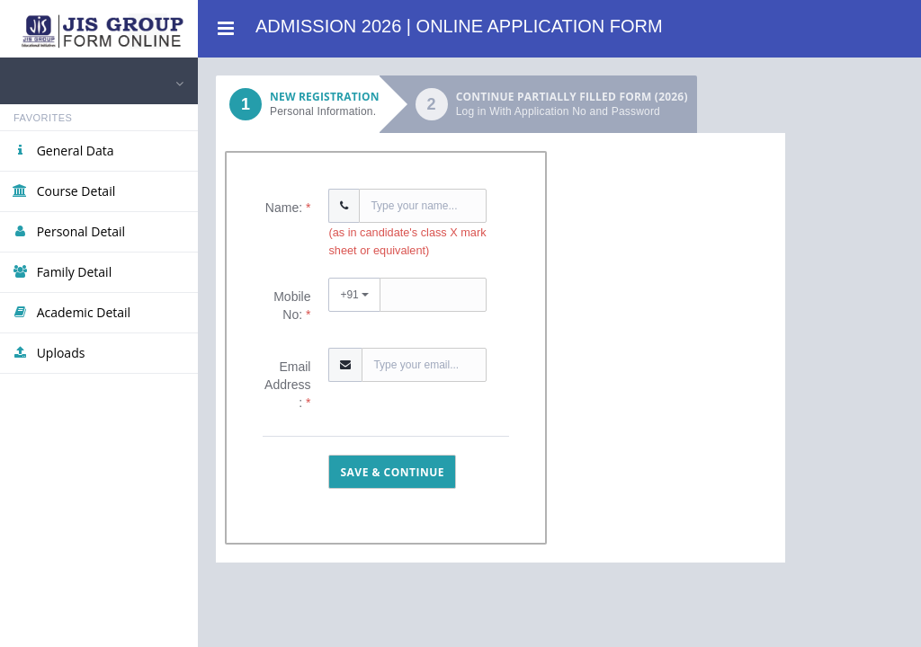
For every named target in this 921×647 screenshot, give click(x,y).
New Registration (298, 104)
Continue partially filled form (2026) (572, 104)
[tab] (298, 104)
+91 (354, 294)
